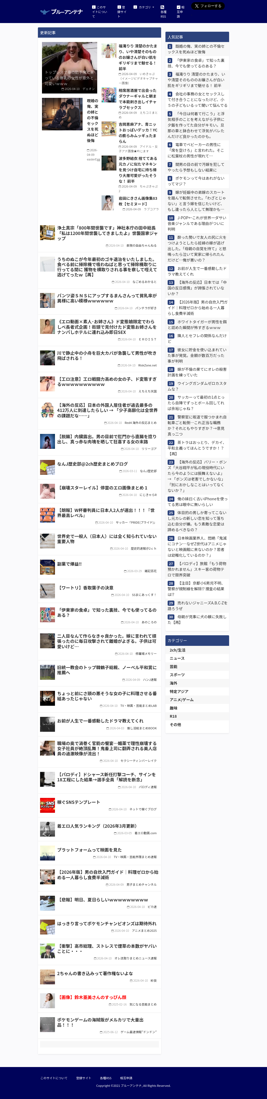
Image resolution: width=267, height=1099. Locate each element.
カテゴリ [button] (143, 6)
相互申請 (180, 11)
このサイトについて (99, 11)
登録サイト (122, 11)
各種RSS (164, 11)
